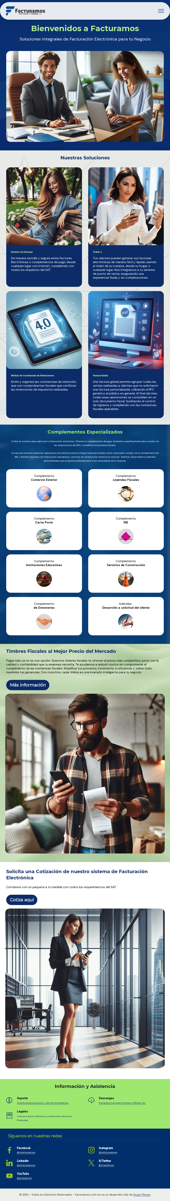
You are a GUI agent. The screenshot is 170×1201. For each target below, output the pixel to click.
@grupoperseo (24, 1178)
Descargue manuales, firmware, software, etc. (122, 1103)
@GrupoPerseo (106, 1165)
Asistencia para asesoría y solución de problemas (43, 1103)
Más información (28, 685)
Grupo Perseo (142, 1194)
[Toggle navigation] (161, 11)
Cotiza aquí (22, 900)
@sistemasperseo (26, 1152)
